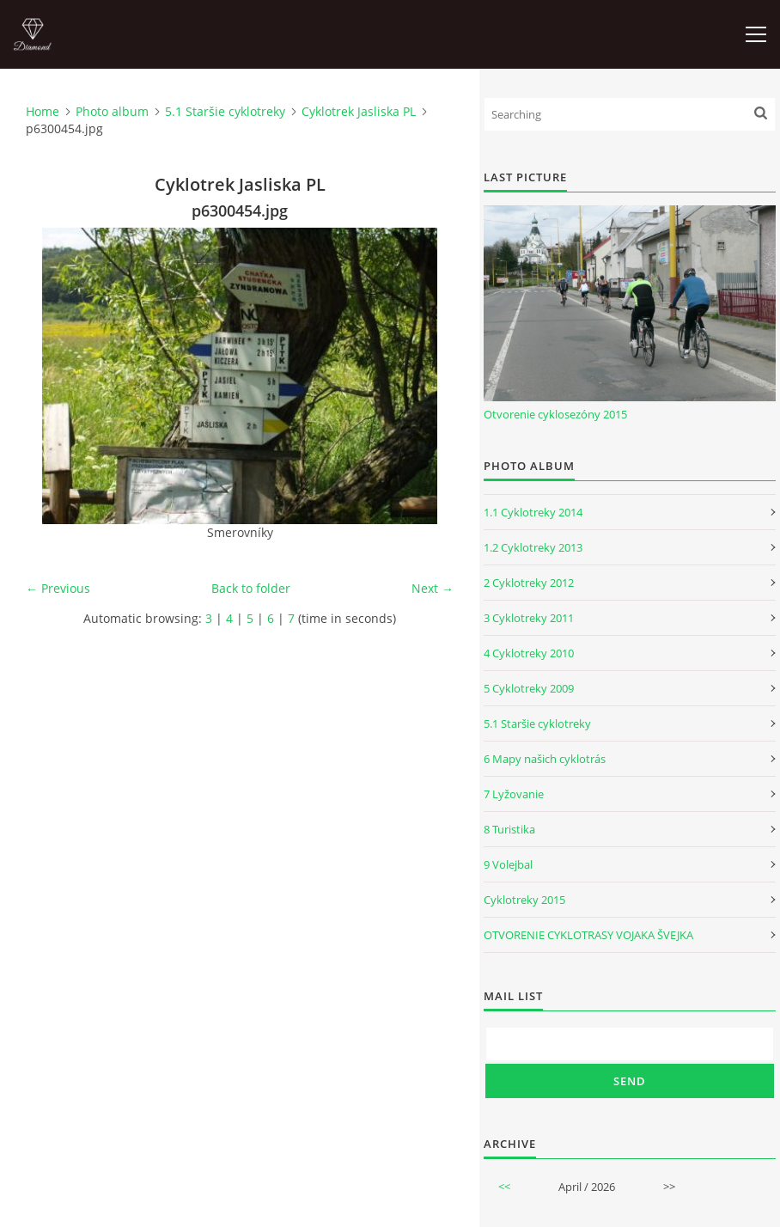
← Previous (58, 588)
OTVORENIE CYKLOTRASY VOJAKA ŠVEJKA (588, 935)
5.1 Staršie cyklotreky (225, 111)
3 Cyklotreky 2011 (529, 618)
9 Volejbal (508, 864)
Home (42, 111)
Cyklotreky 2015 (524, 899)
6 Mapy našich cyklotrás (545, 758)
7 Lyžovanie (514, 794)
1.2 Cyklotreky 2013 (533, 547)
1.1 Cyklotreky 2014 (533, 512)
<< (504, 1186)
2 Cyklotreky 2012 (529, 582)
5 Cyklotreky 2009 (529, 688)
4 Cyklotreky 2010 (529, 653)
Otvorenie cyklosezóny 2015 (555, 414)
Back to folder (250, 588)
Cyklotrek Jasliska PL (359, 111)
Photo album (112, 111)
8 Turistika (509, 829)
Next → (432, 588)
